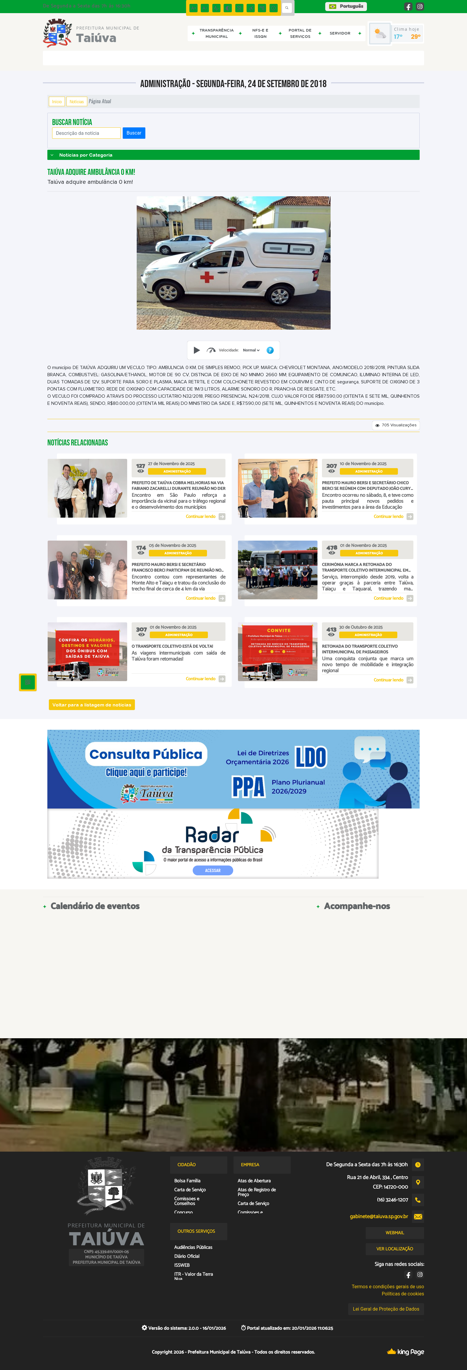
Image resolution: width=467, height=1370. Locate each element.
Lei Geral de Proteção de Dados (386, 1309)
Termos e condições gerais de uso (388, 1286)
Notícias (77, 101)
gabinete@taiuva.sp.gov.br (379, 1216)
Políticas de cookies (403, 1294)
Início (57, 101)
